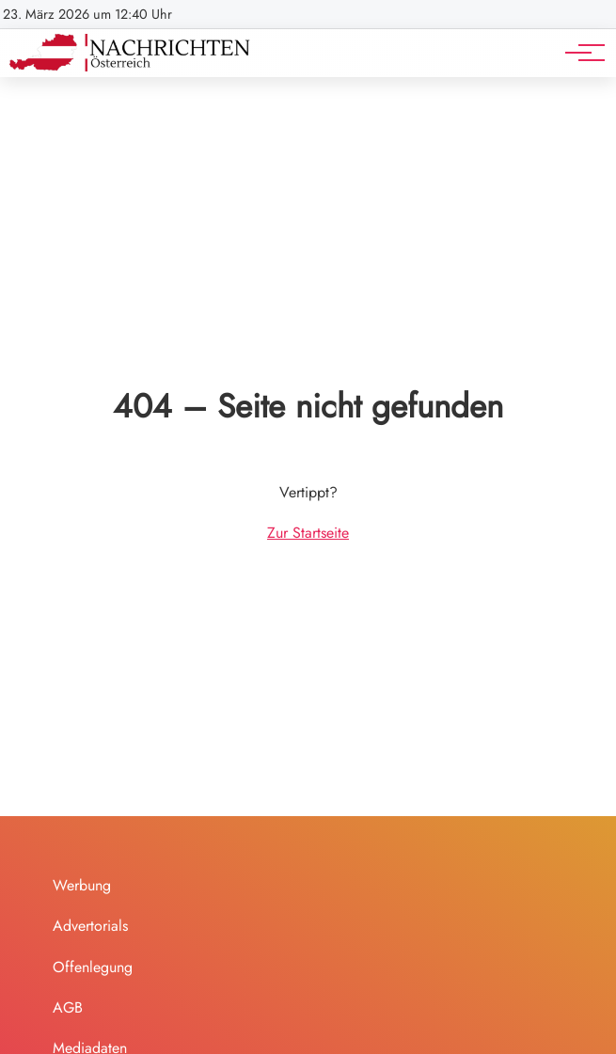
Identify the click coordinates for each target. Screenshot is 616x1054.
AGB (68, 1007)
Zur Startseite (308, 532)
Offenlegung (93, 967)
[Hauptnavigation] (578, 52)
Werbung (82, 885)
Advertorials (90, 925)
